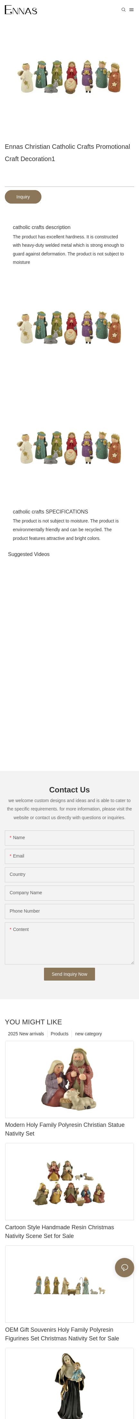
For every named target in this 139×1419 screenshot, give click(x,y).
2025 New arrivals (26, 1033)
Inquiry (23, 196)
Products (59, 1033)
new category (88, 1033)
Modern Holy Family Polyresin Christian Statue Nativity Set (65, 1129)
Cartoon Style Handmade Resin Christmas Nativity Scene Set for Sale (59, 1231)
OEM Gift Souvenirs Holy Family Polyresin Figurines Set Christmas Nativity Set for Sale (62, 1334)
